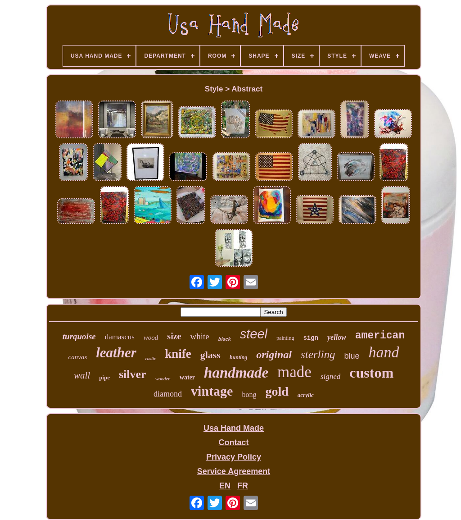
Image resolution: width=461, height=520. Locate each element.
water (187, 377)
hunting (238, 357)
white (199, 336)
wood (151, 337)
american (380, 336)
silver (132, 374)
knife (178, 353)
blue (351, 355)
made (294, 372)
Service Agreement (233, 471)
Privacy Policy (233, 456)
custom (371, 373)
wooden (163, 378)
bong (249, 394)
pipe (104, 377)
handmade (236, 373)
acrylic (306, 395)
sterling (318, 354)
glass (210, 354)
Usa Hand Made (233, 428)
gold (276, 391)
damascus (120, 337)
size (174, 336)
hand (383, 352)
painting (285, 338)
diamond (168, 393)
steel (253, 334)
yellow (336, 337)
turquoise (79, 336)
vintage (212, 390)
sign (310, 338)
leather (116, 352)
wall (82, 375)
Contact (233, 442)
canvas (77, 356)
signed (330, 376)
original (274, 354)
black (224, 339)
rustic (150, 358)
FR (242, 485)
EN (224, 485)
